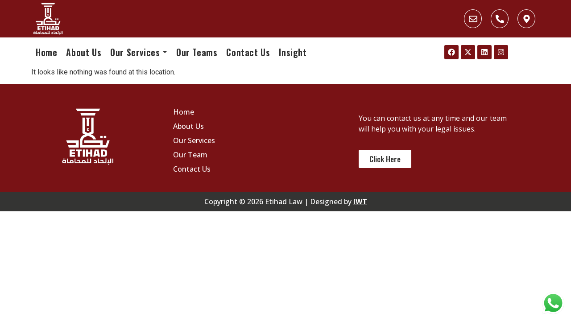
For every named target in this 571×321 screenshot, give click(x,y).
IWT (360, 201)
